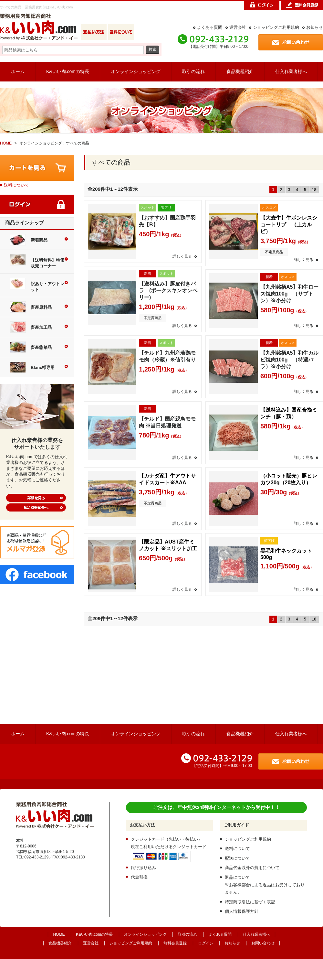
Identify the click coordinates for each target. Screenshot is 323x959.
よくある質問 (209, 27)
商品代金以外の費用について (252, 867)
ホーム (18, 71)
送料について (16, 185)
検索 (152, 49)
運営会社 (237, 27)
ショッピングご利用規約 (276, 27)
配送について (237, 858)
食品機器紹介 (240, 71)
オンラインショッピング (136, 71)
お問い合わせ (263, 943)
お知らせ (314, 27)
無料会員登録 (175, 943)
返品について (237, 877)
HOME (6, 143)
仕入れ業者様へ (291, 71)
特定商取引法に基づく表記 (250, 902)
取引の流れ (193, 71)
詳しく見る (182, 256)
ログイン (206, 943)
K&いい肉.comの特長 (67, 71)
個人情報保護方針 (241, 911)
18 (314, 190)
